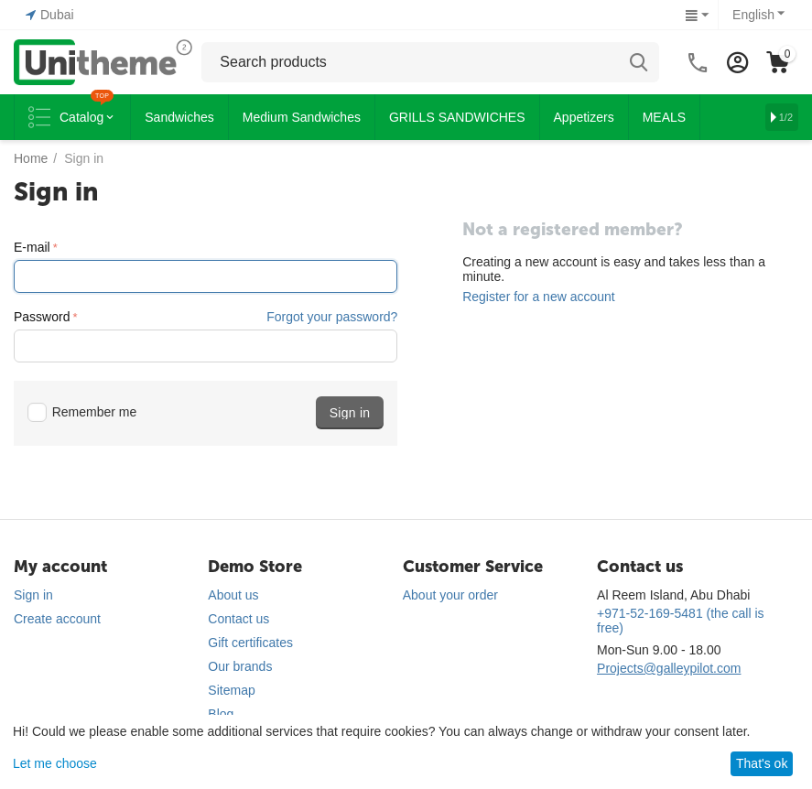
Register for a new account (538, 296)
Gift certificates (250, 642)
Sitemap (231, 690)
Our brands (240, 666)
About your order (450, 595)
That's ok (761, 763)
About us (233, 595)
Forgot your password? (331, 316)
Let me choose (55, 763)
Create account (57, 618)
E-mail (32, 247)
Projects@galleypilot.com (669, 668)
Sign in (33, 595)
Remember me (81, 412)
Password (42, 316)
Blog (220, 714)
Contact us (238, 618)
